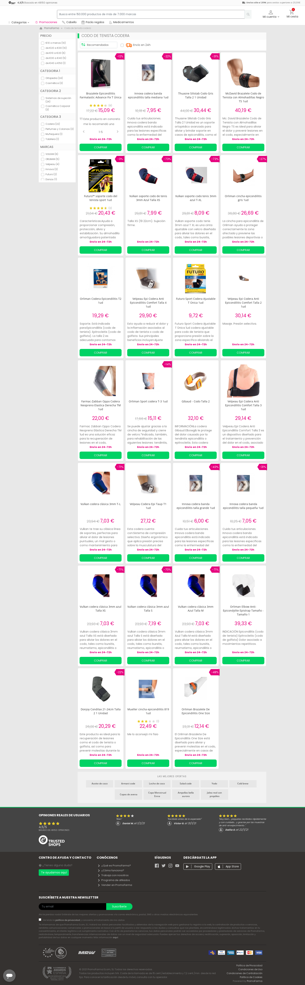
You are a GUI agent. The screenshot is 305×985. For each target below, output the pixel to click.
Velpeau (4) (52, 164)
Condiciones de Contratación (244, 973)
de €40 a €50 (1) (56, 63)
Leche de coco (157, 783)
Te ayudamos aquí (54, 872)
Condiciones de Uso (250, 969)
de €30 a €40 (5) (56, 58)
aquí (115, 937)
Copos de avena (128, 794)
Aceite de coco (100, 783)
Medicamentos (121, 22)
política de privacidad (68, 920)
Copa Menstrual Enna (157, 794)
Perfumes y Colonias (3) (60, 129)
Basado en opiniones (54, 830)
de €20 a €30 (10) (56, 48)
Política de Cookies (251, 977)
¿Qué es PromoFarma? (114, 865)
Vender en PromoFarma (114, 885)
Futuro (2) (51, 174)
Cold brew (242, 783)
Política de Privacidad (249, 965)
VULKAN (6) (52, 154)
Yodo (214, 783)
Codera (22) (53, 124)
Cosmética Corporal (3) (58, 107)
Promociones (46, 22)
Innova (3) (52, 169)
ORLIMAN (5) (52, 159)
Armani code (128, 783)
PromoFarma (254, 981)
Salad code (186, 783)
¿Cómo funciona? (110, 870)
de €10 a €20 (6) (55, 53)
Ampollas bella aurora (186, 794)
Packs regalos (92, 22)
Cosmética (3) (54, 83)
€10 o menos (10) (56, 43)
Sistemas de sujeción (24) (58, 99)
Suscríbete (119, 906)
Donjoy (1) (51, 179)
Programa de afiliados (113, 880)
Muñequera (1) (54, 134)
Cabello (69, 22)
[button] (271, 14)
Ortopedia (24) (54, 78)
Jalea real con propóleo (214, 794)
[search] (246, 14)
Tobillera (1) (52, 139)
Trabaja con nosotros (113, 875)
